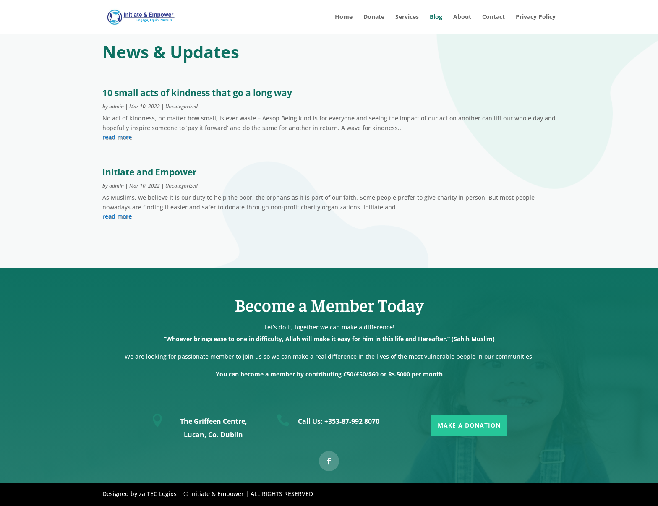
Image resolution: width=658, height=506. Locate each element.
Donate (373, 17)
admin (116, 106)
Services (407, 17)
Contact (493, 17)
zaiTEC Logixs (158, 494)
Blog (436, 17)
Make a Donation (469, 425)
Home (343, 17)
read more (117, 137)
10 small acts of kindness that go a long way (197, 93)
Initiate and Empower (149, 172)
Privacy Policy (536, 17)
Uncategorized (181, 106)
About (462, 17)
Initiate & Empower (216, 494)
